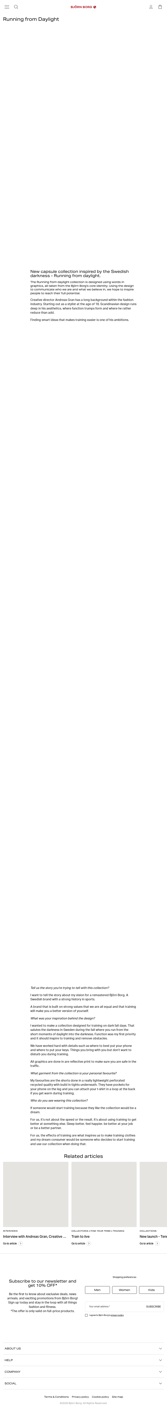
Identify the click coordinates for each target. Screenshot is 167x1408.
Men (97, 1290)
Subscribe (153, 1306)
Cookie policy (100, 1396)
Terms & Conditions (56, 1396)
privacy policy (117, 1315)
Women (124, 1290)
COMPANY (83, 1372)
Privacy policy (80, 1396)
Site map (117, 1396)
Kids (151, 1290)
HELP (83, 1360)
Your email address (99, 1306)
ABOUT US (83, 1348)
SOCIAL (83, 1383)
